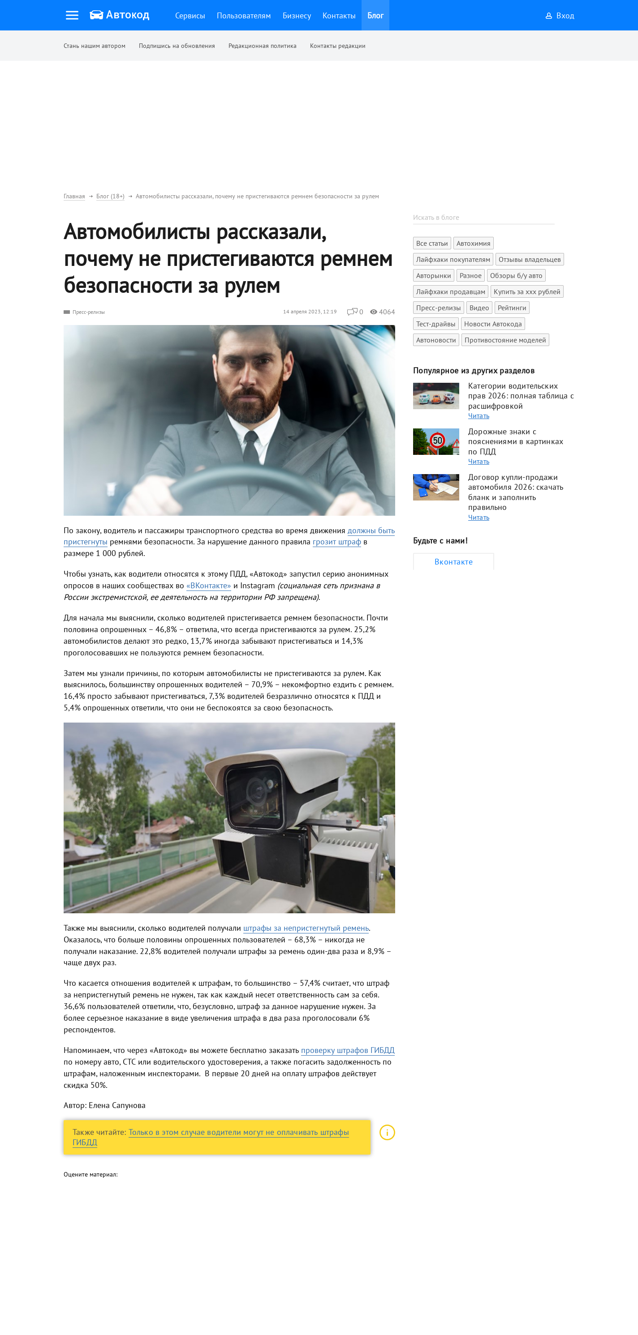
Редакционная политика (262, 46)
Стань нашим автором (94, 46)
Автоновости (436, 339)
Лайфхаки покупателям (453, 259)
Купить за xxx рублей (527, 291)
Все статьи (432, 243)
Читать (478, 415)
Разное (471, 275)
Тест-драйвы (436, 323)
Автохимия (474, 243)
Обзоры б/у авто (516, 275)
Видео (479, 307)
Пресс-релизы (89, 311)
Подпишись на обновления (177, 46)
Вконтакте (454, 561)
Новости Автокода (493, 323)
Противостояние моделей (505, 339)
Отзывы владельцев (530, 259)
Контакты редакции (338, 46)
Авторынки (433, 275)
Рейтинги (512, 307)
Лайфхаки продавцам (450, 291)
